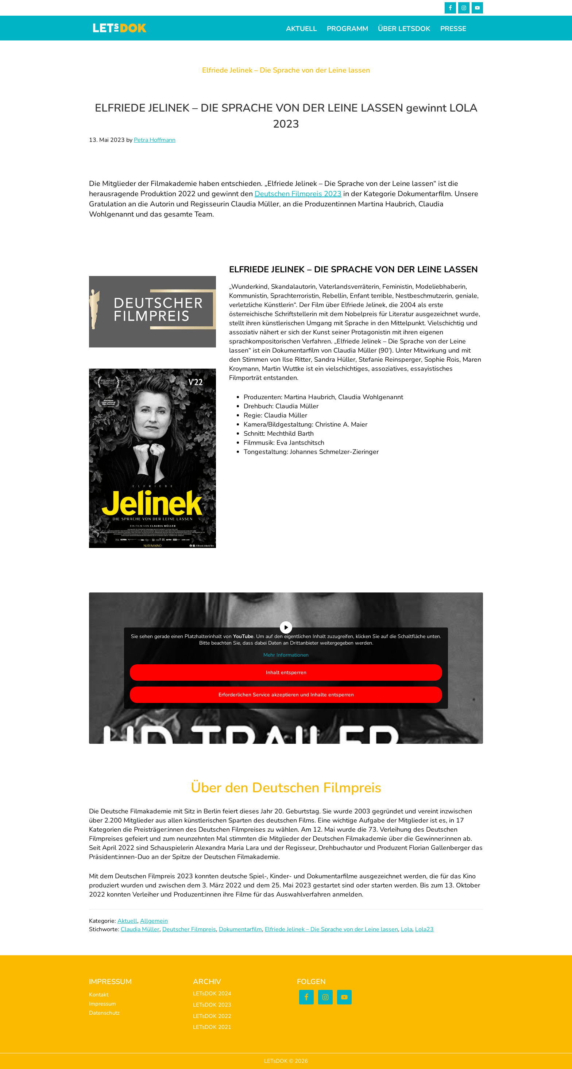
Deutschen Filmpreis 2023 (298, 194)
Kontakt (98, 994)
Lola (406, 929)
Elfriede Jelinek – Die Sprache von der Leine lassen (331, 929)
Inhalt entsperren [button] (286, 672)
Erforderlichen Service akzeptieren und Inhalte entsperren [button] (286, 694)
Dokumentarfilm (240, 929)
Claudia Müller (140, 929)
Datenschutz (104, 1012)
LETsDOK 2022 (212, 1016)
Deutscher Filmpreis (189, 929)
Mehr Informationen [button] (286, 655)
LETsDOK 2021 (212, 1027)
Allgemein (154, 921)
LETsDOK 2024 (212, 993)
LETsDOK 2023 (212, 1004)
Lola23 (424, 929)
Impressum (102, 1003)
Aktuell (127, 921)
